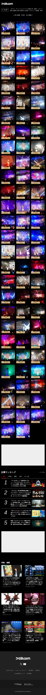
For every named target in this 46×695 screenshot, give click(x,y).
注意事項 (37, 670)
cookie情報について (20, 673)
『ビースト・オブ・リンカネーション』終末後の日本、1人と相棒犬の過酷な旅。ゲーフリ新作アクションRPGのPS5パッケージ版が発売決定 (21, 503)
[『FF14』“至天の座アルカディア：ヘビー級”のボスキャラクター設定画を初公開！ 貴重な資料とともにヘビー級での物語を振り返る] (11, 599)
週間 (15, 476)
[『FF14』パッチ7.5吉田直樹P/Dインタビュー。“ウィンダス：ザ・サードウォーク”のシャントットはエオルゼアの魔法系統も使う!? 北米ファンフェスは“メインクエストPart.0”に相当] (11, 570)
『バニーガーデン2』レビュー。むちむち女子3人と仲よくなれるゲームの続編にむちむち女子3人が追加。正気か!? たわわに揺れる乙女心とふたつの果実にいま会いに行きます (34, 609)
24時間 (9, 476)
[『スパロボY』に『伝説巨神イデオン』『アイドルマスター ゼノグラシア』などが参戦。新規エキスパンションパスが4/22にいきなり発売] (38, 483)
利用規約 (31, 670)
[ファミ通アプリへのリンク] (17, 684)
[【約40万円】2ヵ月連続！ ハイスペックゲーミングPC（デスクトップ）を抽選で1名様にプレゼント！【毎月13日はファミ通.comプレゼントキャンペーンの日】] (34, 570)
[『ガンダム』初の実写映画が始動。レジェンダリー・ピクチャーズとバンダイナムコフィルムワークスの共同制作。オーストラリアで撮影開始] (38, 493)
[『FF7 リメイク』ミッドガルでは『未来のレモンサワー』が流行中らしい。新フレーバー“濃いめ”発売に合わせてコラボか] (38, 513)
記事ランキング (8, 472)
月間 (20, 476)
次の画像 (28, 15)
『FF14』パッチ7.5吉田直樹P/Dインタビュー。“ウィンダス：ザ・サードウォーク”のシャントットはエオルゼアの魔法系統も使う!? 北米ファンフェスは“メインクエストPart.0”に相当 (11, 581)
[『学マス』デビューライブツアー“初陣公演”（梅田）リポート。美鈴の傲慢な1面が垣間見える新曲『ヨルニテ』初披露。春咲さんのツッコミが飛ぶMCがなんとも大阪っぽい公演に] (8, 28)
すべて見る (42, 472)
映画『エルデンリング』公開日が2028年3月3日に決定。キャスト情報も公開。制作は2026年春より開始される (20, 522)
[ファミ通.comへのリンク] (7, 4)
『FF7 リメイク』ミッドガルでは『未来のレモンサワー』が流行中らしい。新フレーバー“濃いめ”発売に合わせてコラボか (21, 513)
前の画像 (17, 15)
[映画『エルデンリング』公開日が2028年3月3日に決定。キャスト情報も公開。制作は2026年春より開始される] (38, 523)
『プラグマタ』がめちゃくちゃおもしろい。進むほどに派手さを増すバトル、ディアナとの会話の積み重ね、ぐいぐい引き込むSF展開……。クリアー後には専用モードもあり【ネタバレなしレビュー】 (11, 637)
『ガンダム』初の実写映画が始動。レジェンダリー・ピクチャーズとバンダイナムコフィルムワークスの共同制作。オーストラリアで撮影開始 (21, 493)
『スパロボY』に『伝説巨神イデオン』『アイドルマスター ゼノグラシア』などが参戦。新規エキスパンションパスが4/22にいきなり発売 (21, 483)
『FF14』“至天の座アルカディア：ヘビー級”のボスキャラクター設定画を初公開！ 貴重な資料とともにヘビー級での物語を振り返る (11, 609)
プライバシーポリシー (21, 670)
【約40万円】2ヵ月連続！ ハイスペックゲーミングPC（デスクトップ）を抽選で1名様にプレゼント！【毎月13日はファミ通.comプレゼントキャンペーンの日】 (34, 581)
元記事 (4, 10)
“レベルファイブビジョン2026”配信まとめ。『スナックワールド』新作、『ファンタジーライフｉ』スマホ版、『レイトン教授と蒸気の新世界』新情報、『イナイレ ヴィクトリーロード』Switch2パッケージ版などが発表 (34, 637)
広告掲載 (29, 673)
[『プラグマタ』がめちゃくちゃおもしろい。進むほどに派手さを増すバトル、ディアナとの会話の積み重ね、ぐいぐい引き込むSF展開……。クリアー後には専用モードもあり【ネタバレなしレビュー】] (11, 627)
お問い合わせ (9, 670)
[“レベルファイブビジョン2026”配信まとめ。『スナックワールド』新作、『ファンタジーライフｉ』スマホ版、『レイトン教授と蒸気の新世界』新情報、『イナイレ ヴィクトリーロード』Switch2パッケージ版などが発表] (34, 627)
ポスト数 (26, 476)
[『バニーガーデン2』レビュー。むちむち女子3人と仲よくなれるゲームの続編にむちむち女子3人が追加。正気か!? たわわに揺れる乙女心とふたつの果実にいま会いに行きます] (34, 599)
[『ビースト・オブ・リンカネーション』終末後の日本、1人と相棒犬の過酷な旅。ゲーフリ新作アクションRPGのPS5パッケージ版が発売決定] (38, 503)
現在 (4, 476)
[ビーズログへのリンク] (28, 684)
